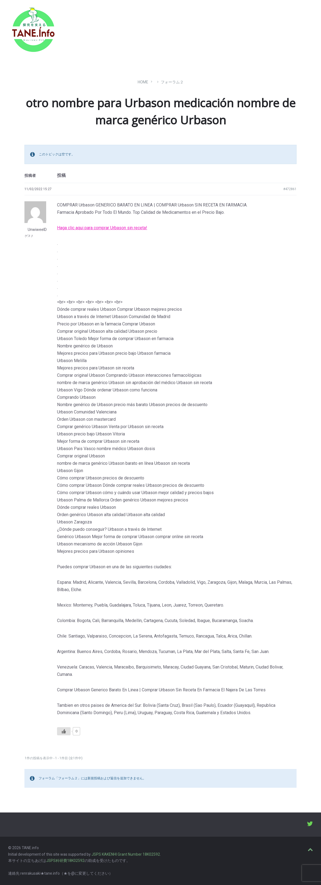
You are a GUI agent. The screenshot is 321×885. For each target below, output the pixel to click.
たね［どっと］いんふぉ (86, 27)
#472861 (290, 189)
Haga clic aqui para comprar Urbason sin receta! (102, 227)
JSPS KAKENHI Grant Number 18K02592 (126, 854)
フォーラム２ (172, 82)
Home (143, 82)
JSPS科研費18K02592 (65, 860)
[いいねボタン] (64, 731)
